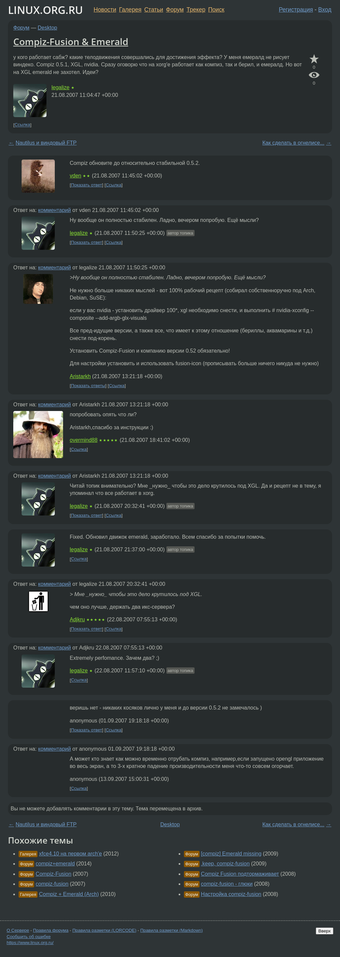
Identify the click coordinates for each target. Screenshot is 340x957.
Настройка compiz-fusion (231, 894)
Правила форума (51, 930)
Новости (105, 9)
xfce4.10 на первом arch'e (70, 853)
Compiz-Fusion (53, 874)
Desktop (47, 28)
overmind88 (84, 440)
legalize (60, 87)
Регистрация (296, 9)
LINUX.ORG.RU (45, 10)
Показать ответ (86, 184)
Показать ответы (88, 385)
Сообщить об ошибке (29, 936)
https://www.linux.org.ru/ (30, 942)
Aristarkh (80, 376)
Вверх (324, 930)
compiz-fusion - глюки (227, 884)
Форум (175, 9)
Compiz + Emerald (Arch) (69, 894)
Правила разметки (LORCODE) (104, 930)
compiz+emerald (55, 863)
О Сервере (18, 930)
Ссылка (22, 124)
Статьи (153, 9)
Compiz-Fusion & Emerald (70, 41)
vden (75, 175)
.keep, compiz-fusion (225, 863)
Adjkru (77, 619)
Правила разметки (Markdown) (171, 930)
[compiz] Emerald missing (231, 853)
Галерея (130, 9)
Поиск (216, 9)
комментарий (54, 210)
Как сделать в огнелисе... (293, 143)
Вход (324, 9)
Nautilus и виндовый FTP (46, 143)
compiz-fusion (52, 884)
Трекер (196, 9)
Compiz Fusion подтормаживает (240, 874)
